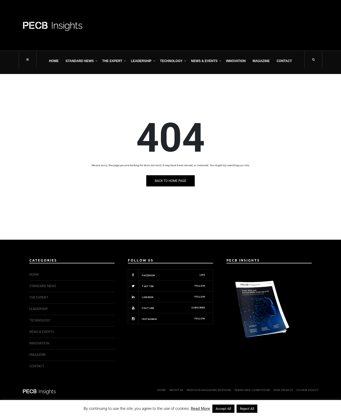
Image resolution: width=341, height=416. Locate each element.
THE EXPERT (112, 61)
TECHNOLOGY (171, 61)
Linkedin (166, 296)
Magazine (261, 61)
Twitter (166, 285)
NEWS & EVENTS (204, 61)
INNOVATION (236, 61)
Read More (200, 408)
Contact (284, 61)
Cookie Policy (307, 390)
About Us (176, 390)
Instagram (166, 318)
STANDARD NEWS (80, 61)
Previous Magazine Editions (208, 390)
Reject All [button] (247, 409)
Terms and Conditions (252, 390)
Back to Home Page (170, 181)
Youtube (166, 307)
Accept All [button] (223, 409)
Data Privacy (283, 390)
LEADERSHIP (141, 61)
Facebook (166, 275)
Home (54, 61)
